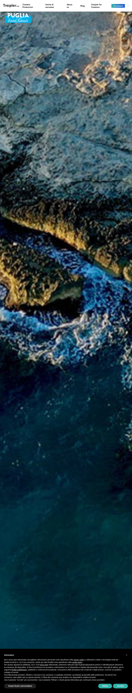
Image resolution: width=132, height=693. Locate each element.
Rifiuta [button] (105, 686)
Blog (82, 5)
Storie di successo (49, 5)
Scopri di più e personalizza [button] (20, 686)
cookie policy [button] (77, 662)
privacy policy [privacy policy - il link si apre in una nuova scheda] (79, 660)
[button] (127, 655)
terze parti (44, 665)
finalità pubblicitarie (19, 670)
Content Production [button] (27, 5)
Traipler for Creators (96, 5)
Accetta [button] (120, 686)
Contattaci (118, 6)
